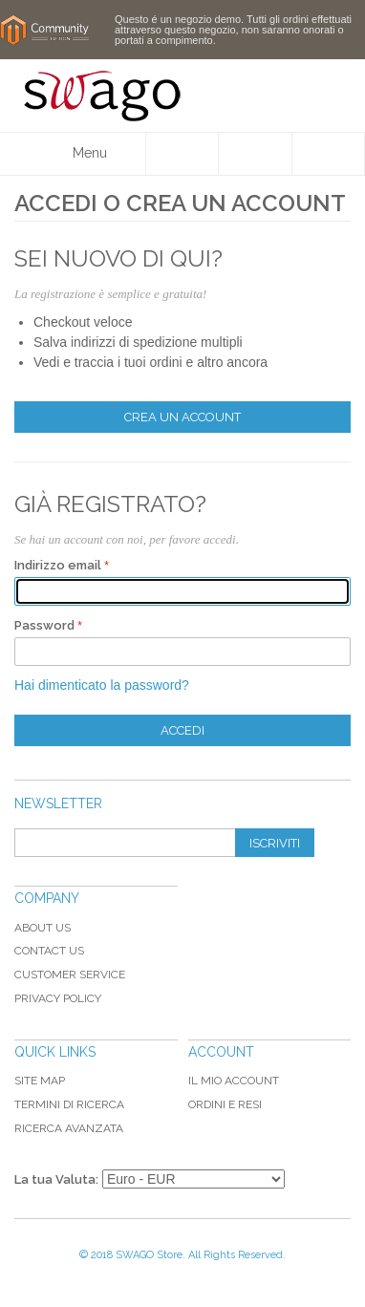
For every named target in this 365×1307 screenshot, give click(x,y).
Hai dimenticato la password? (101, 685)
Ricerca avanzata (68, 1128)
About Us (42, 927)
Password (44, 625)
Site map (39, 1080)
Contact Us (49, 950)
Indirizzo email (57, 565)
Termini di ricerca (69, 1104)
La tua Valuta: (56, 1179)
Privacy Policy (57, 998)
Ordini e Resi (225, 1104)
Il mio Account (233, 1080)
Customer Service (69, 974)
